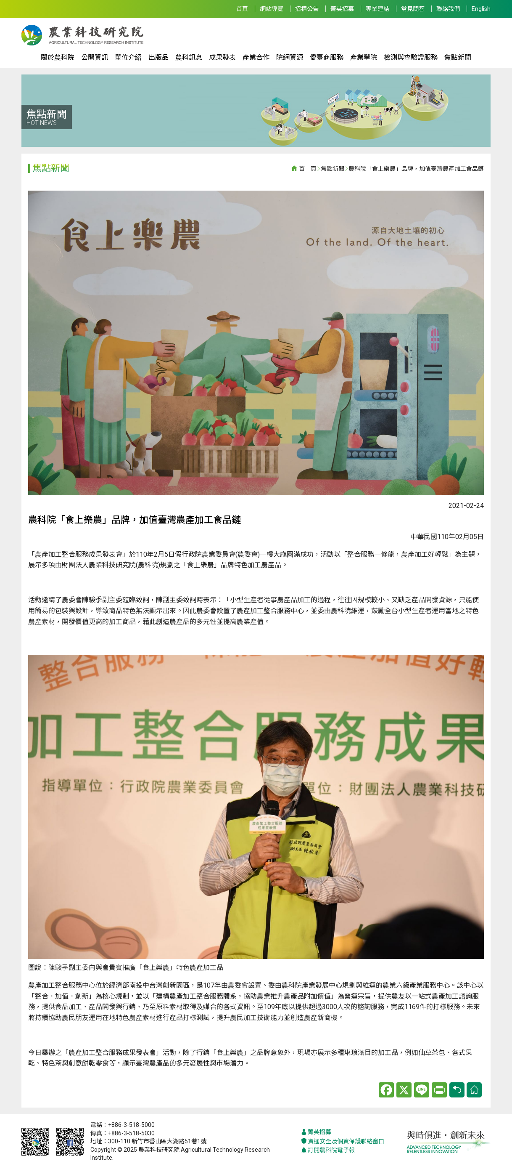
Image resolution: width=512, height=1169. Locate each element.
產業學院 (363, 57)
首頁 (242, 8)
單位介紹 (128, 57)
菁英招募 (342, 8)
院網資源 (289, 57)
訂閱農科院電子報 (328, 1150)
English (481, 8)
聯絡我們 (448, 8)
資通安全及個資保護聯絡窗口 (342, 1141)
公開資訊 (94, 57)
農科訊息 (188, 57)
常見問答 (413, 8)
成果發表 (222, 57)
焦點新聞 (457, 57)
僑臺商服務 (326, 57)
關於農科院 (57, 57)
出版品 (158, 57)
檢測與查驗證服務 (411, 57)
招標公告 (307, 8)
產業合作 (256, 57)
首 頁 (308, 168)
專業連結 (377, 8)
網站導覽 (271, 8)
